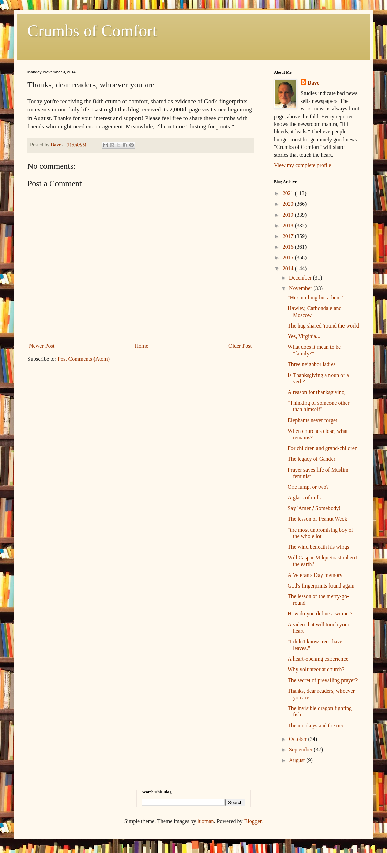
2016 (289, 247)
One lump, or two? (308, 487)
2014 (289, 268)
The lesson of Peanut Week (317, 519)
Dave (314, 83)
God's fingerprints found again (321, 586)
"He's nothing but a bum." (316, 297)
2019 (289, 215)
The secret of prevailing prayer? (323, 680)
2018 (289, 225)
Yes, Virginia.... (305, 336)
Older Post (240, 346)
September (301, 750)
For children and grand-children (323, 448)
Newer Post (41, 346)
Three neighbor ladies (312, 364)
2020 (289, 204)
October (298, 739)
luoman (206, 821)
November (301, 288)
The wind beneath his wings (318, 547)
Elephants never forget (312, 420)
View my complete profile (302, 165)
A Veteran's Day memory (315, 575)
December (301, 278)
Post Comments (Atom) (84, 359)
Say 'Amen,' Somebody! (314, 508)
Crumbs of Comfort (92, 31)
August (297, 760)
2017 (289, 236)
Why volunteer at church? (316, 669)
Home (141, 346)
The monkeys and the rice (316, 725)
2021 (289, 193)
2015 (289, 257)
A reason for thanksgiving (316, 392)
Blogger (253, 821)
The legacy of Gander (311, 459)
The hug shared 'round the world (323, 326)
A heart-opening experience (318, 659)
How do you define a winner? (320, 613)
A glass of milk (304, 497)
